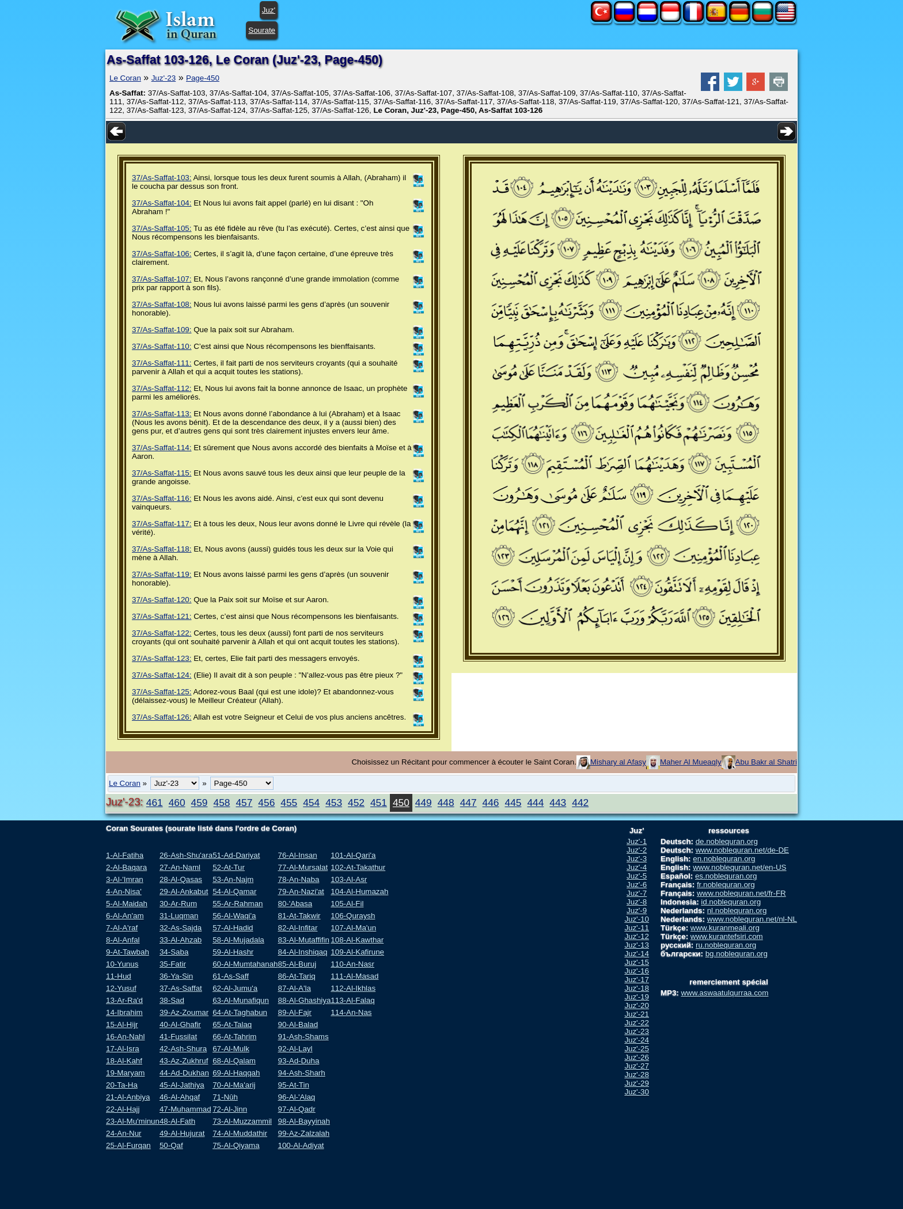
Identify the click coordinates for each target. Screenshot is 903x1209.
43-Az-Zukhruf (184, 1060)
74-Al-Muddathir (240, 1133)
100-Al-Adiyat (301, 1145)
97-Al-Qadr (296, 1109)
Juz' (268, 10)
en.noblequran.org (724, 858)
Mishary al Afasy (618, 762)
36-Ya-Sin (176, 976)
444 (535, 802)
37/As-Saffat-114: (161, 447)
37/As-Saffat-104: (161, 203)
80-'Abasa (295, 903)
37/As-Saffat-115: (161, 473)
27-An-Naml (180, 867)
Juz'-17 (636, 979)
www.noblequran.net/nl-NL (752, 919)
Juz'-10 (636, 919)
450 (401, 802)
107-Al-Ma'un (353, 927)
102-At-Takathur (358, 867)
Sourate (261, 30)
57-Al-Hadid (233, 927)
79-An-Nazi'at (301, 891)
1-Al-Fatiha (124, 855)
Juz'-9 (637, 910)
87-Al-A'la (294, 988)
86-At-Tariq (296, 976)
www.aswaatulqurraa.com (724, 993)
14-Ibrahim (124, 1012)
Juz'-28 (636, 1074)
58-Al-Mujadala (238, 940)
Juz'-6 (637, 884)
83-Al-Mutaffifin (303, 940)
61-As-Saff (231, 976)
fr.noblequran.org (726, 884)
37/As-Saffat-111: (161, 363)
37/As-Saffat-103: (161, 177)
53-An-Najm (233, 879)
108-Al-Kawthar (357, 940)
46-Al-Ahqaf (180, 1097)
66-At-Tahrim (234, 1036)
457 (244, 802)
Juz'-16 (636, 971)
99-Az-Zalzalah (303, 1133)
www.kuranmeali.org (725, 927)
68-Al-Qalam (234, 1060)
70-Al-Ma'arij (234, 1085)
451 (378, 802)
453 (333, 802)
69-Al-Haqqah (236, 1073)
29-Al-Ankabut (184, 891)
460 (177, 802)
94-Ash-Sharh (301, 1073)
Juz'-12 (636, 936)
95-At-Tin (293, 1085)
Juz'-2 (637, 850)
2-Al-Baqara (126, 867)
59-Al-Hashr (233, 952)
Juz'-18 (636, 988)
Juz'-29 (636, 1083)
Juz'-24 (636, 1040)
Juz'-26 (636, 1057)
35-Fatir (173, 964)
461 (154, 802)
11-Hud (118, 976)
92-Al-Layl (295, 1048)
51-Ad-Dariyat (236, 855)
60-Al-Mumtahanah (245, 964)
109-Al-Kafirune (357, 952)
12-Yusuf (121, 988)
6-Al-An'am (125, 915)
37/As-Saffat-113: (161, 413)
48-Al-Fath (177, 1121)
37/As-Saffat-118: (161, 549)
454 (311, 802)
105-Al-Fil (347, 903)
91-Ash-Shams (303, 1036)
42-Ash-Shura (183, 1048)
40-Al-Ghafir (180, 1024)
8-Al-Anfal (123, 940)
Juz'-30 (636, 1092)
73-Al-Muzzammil (242, 1121)
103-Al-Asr (349, 879)
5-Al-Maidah (126, 903)
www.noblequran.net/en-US (739, 867)
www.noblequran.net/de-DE (742, 850)
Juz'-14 (636, 953)
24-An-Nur (123, 1133)
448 (446, 802)
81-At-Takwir (299, 915)
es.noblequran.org (726, 876)
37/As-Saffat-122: (161, 633)
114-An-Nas (351, 1012)
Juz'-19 (636, 997)
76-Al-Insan (297, 855)
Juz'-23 (163, 78)
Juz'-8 (637, 902)
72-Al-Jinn (230, 1109)
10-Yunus (122, 964)
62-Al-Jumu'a (235, 988)
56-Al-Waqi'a (234, 915)
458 (222, 802)
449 (423, 802)
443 (557, 802)
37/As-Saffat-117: (161, 523)
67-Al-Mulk (231, 1048)
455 (288, 802)
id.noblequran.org (731, 902)
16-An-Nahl (125, 1036)
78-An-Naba (298, 879)
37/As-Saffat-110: (161, 346)
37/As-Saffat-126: (161, 717)
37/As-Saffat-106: (161, 253)
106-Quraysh (353, 915)
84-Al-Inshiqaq (302, 952)
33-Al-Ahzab (181, 940)
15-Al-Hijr (122, 1024)
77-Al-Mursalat (303, 867)
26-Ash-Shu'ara (186, 855)
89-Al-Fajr (295, 1012)
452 (356, 802)
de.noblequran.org (727, 841)
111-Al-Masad (354, 976)
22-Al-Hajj (123, 1109)
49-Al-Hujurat (182, 1133)
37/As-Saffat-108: (161, 304)
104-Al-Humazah (359, 891)
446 (491, 802)
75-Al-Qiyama (236, 1145)
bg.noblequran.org (736, 953)
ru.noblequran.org (726, 945)
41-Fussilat (178, 1036)
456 (266, 802)
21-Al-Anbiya (128, 1097)
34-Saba (174, 952)
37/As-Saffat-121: (161, 616)
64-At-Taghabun (240, 1012)
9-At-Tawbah (127, 952)
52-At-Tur (229, 867)
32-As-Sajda (181, 927)
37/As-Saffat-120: (161, 599)
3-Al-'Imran (124, 879)
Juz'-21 (636, 1014)
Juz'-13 (636, 945)
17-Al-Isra (122, 1048)
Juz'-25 (636, 1048)
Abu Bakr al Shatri (766, 762)
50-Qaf (171, 1145)
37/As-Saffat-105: (161, 228)
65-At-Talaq (232, 1024)
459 (199, 802)
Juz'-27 (636, 1066)
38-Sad (172, 1000)
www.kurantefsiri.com (726, 936)
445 (513, 802)
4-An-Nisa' (124, 891)
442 (580, 802)
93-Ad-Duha (298, 1060)
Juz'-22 (636, 1022)
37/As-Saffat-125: (161, 691)
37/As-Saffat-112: (161, 388)
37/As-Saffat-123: (161, 658)
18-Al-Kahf (124, 1060)
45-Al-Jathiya (182, 1085)
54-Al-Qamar (234, 891)
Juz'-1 (637, 841)
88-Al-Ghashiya (304, 1000)
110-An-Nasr (352, 964)
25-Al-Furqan (128, 1145)
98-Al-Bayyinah (303, 1121)
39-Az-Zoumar (184, 1012)
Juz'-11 (636, 927)
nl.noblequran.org (737, 910)
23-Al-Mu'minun (133, 1121)
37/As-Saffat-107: (161, 279)
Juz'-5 (637, 876)
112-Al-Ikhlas (353, 988)
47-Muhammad (185, 1109)
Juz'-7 (637, 893)
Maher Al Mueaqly (691, 762)
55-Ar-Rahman (238, 903)
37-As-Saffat (181, 988)
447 (468, 802)
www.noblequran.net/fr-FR (741, 893)
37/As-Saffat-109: (161, 329)
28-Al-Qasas (181, 879)
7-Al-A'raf (122, 927)
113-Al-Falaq (352, 1000)
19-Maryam (125, 1073)
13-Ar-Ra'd (124, 1000)
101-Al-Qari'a (353, 855)
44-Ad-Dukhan (184, 1073)
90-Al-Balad (298, 1024)
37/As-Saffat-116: (161, 498)
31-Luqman (179, 915)
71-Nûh (225, 1097)
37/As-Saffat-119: (161, 574)
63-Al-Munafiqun (241, 1000)
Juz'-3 (637, 858)
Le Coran (125, 78)
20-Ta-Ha (122, 1085)
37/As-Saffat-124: (161, 675)
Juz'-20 (636, 1005)
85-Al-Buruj (297, 964)
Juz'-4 (637, 867)
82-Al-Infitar (297, 927)
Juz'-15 (636, 962)
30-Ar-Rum (178, 903)
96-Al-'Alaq (296, 1097)
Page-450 (202, 78)
